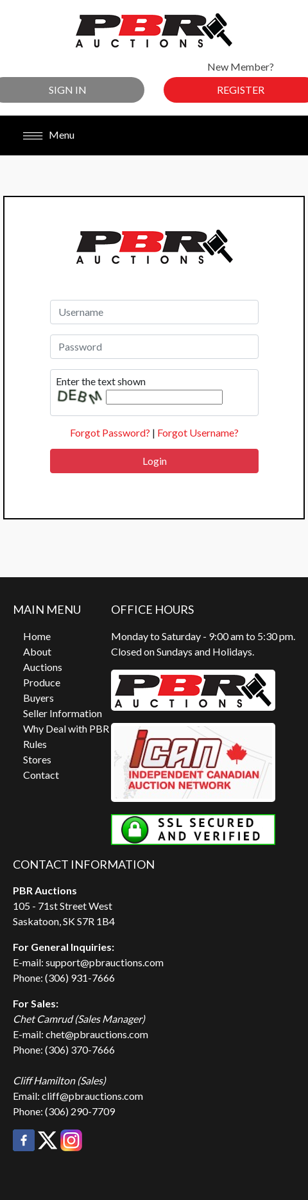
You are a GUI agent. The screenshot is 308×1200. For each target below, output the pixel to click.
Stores (37, 759)
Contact (41, 775)
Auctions (42, 667)
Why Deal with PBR (66, 728)
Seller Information (62, 713)
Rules (35, 744)
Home (37, 636)
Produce (41, 682)
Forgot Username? (198, 432)
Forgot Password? (110, 432)
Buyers (38, 697)
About (37, 651)
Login (154, 461)
